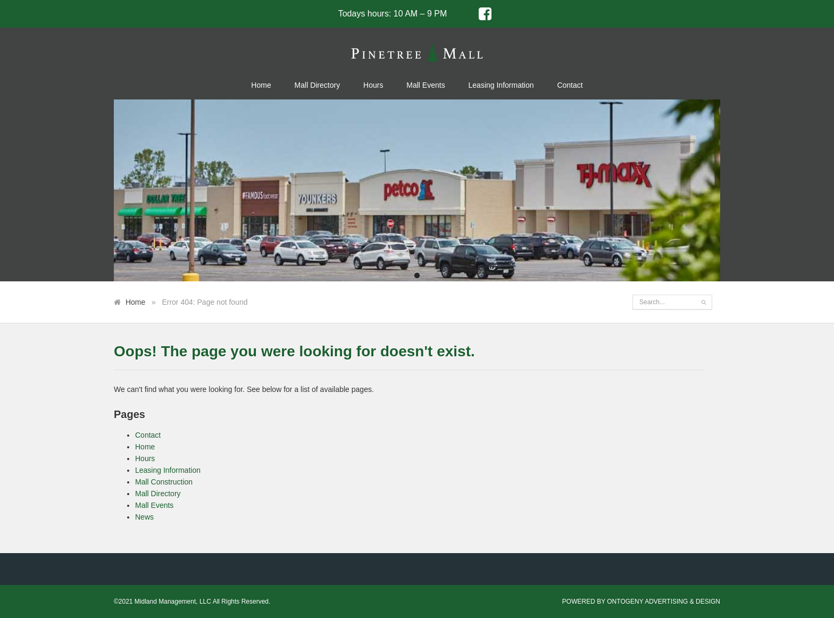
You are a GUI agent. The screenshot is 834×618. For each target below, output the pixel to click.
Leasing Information (501, 85)
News (144, 517)
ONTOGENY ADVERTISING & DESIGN (663, 601)
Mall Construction (164, 482)
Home (261, 85)
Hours (373, 85)
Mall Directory (317, 85)
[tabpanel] (417, 190)
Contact (569, 85)
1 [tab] (417, 276)
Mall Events (425, 85)
